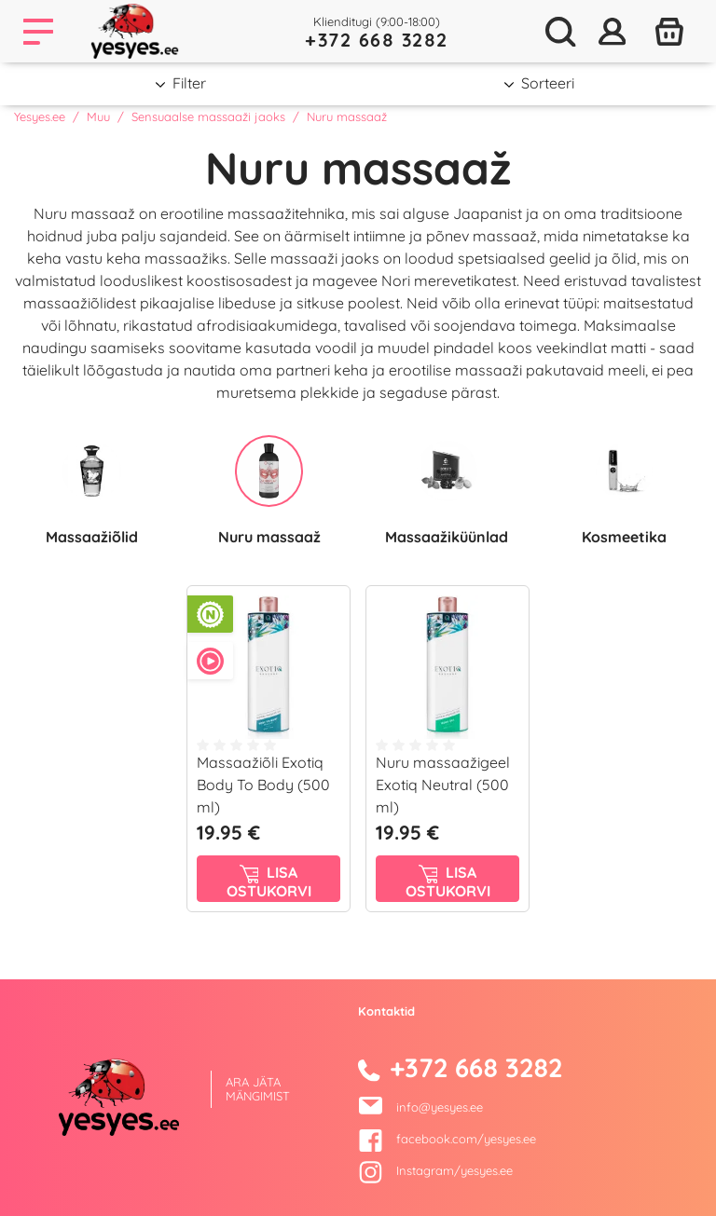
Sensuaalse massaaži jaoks (208, 116)
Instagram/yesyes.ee (435, 1170)
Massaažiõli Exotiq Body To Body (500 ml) (263, 784)
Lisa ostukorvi (269, 881)
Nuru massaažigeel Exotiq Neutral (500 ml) (443, 784)
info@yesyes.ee (439, 1107)
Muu (98, 116)
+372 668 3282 (376, 39)
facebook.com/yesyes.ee (447, 1138)
